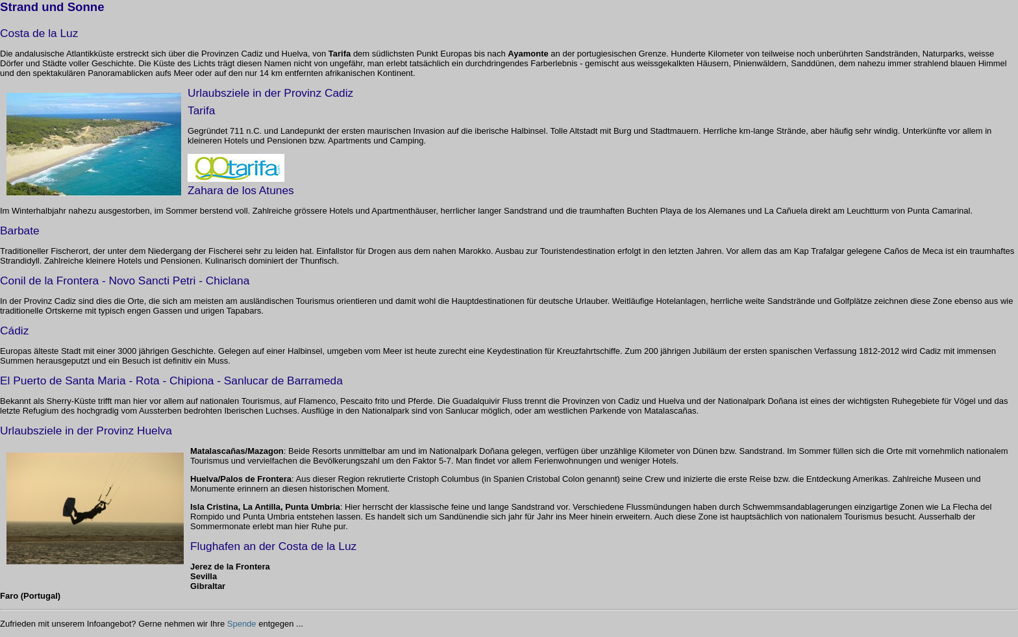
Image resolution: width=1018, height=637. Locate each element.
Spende (241, 624)
